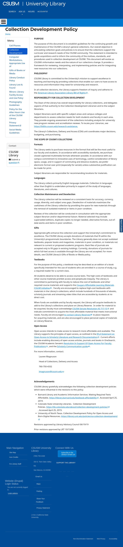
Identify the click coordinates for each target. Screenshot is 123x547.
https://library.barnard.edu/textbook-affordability (74, 397)
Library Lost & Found (16, 86)
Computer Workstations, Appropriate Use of (17, 62)
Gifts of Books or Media (17, 72)
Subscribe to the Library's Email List (68, 453)
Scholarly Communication (73, 346)
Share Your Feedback (39, 500)
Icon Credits (13, 457)
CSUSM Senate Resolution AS (90, 308)
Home (7, 34)
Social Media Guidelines (15, 131)
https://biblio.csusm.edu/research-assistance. (56, 126)
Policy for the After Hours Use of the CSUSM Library (17, 114)
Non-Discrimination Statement (84, 540)
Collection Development (15, 51)
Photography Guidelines (15, 103)
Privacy (18, 124)
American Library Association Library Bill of (63, 92)
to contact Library (78, 314)
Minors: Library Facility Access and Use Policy (16, 94)
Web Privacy (102, 540)
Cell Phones (15, 45)
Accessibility (114, 540)
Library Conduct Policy (17, 79)
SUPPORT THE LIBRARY (65, 463)
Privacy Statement (43, 509)
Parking (43, 492)
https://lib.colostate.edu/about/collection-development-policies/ (78, 407)
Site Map (12, 452)
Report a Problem (121, 226)
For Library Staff (15, 464)
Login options (13, 493)
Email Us (43, 478)
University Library (45, 3)
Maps (42, 485)
